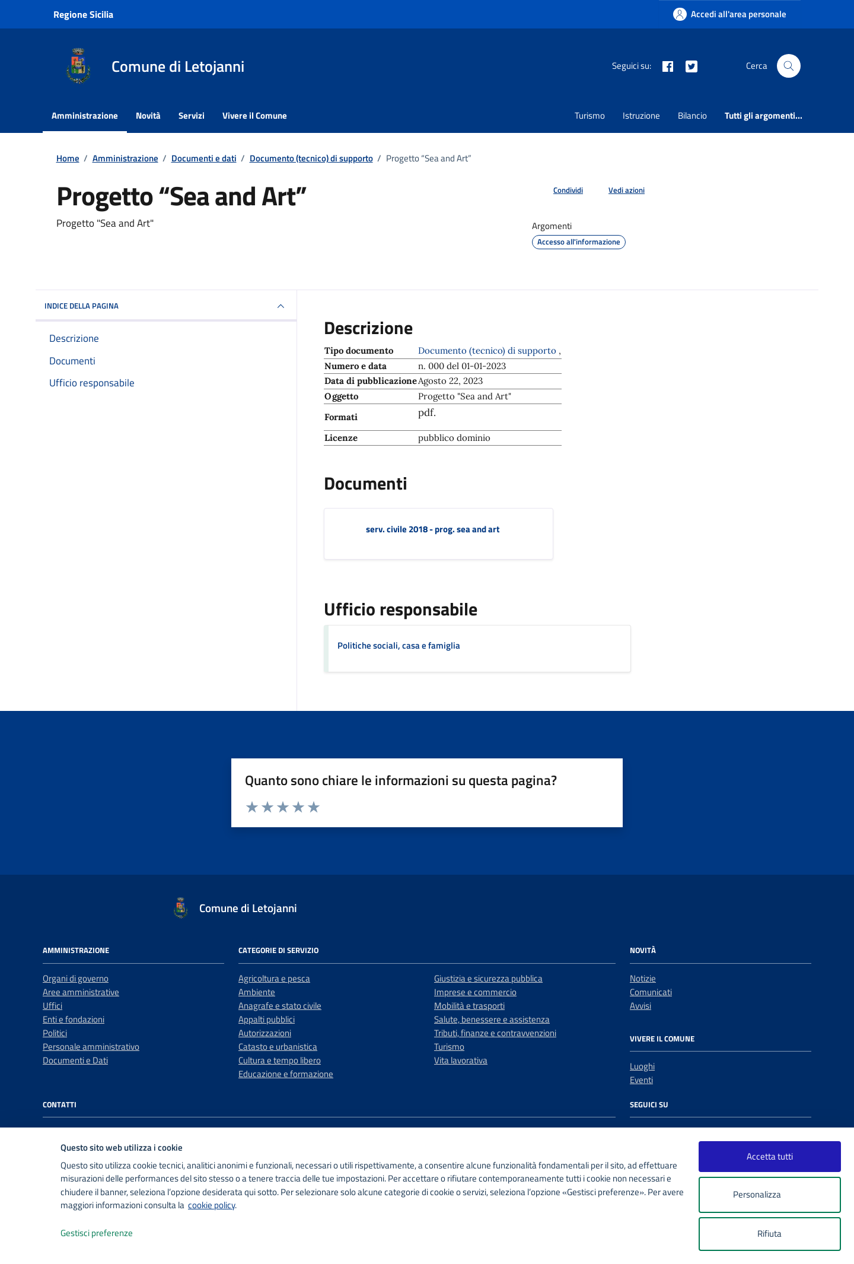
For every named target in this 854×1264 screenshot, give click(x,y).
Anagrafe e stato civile (279, 1005)
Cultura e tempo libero (279, 1060)
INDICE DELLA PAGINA (166, 306)
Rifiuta (769, 1233)
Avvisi (640, 1005)
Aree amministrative (81, 992)
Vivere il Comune (254, 115)
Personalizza (769, 1195)
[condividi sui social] (558, 190)
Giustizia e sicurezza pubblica (488, 978)
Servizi (192, 115)
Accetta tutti (770, 1156)
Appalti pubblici (266, 1019)
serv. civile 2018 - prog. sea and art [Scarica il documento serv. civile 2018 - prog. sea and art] (432, 529)
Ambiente (256, 992)
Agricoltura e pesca (274, 978)
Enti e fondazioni (73, 1019)
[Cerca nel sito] (789, 66)
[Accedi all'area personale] (730, 14)
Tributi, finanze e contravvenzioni (495, 1033)
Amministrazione (85, 115)
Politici (55, 1033)
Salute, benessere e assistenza (492, 1019)
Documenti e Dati (75, 1060)
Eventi (641, 1080)
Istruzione (641, 115)
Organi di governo (76, 978)
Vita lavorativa (460, 1060)
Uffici (52, 1005)
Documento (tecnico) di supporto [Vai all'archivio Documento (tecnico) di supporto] (488, 350)
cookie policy (211, 1205)
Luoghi (642, 1066)
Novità (148, 115)
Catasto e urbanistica (277, 1046)
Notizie (643, 978)
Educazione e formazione (285, 1074)
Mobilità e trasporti (469, 1005)
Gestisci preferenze (109, 1233)
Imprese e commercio (475, 992)
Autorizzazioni (264, 1033)
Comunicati (651, 992)
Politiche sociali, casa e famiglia (398, 645)
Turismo (590, 115)
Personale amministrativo (91, 1046)
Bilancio (692, 115)
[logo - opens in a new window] (31, 1243)
